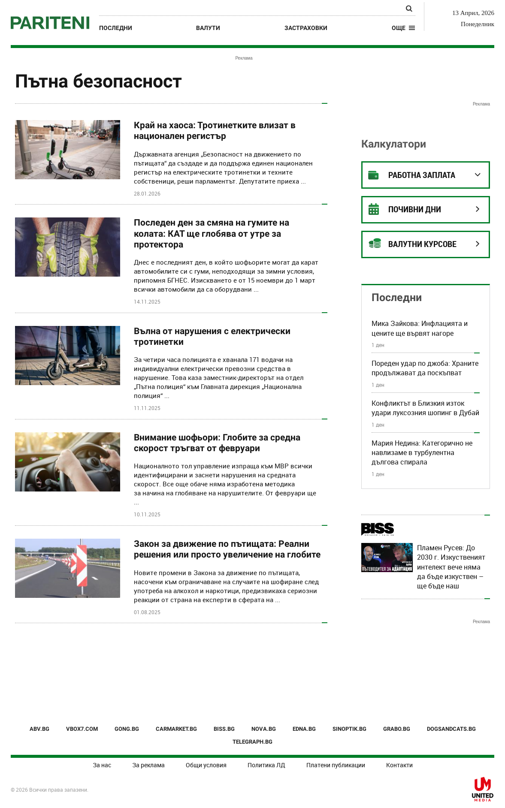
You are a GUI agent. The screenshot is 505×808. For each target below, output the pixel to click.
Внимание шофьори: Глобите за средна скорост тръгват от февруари (217, 442)
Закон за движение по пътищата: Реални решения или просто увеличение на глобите (227, 549)
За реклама (148, 765)
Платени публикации (335, 765)
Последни (115, 28)
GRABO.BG (396, 729)
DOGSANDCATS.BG (451, 729)
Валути (208, 28)
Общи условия (206, 765)
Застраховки (305, 28)
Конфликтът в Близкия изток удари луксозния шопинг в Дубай (425, 407)
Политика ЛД (266, 765)
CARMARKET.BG (176, 729)
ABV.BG (39, 729)
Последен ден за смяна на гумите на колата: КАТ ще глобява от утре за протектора (211, 233)
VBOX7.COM (82, 729)
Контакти (399, 765)
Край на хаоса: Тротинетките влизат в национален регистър (215, 130)
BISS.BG (224, 729)
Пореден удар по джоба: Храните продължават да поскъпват (425, 368)
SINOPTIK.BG (349, 729)
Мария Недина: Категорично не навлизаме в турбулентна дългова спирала (422, 452)
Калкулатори (393, 144)
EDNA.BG (304, 729)
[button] (403, 28)
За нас (102, 765)
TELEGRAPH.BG (252, 742)
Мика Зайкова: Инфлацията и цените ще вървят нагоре (420, 328)
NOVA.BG (263, 729)
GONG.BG (127, 729)
